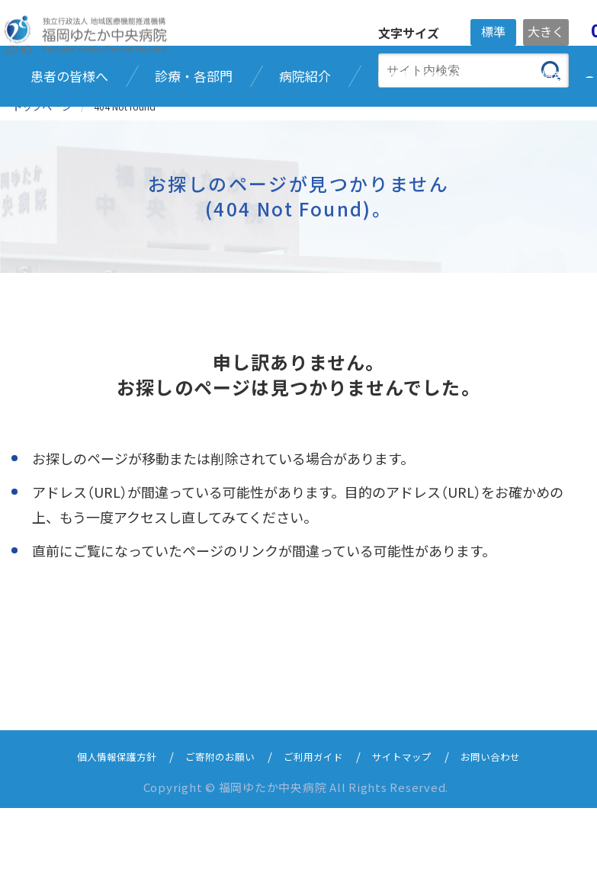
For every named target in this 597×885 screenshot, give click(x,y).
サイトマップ (413, 833)
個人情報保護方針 (97, 833)
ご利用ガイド (315, 833)
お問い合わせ (511, 833)
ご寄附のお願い (212, 833)
